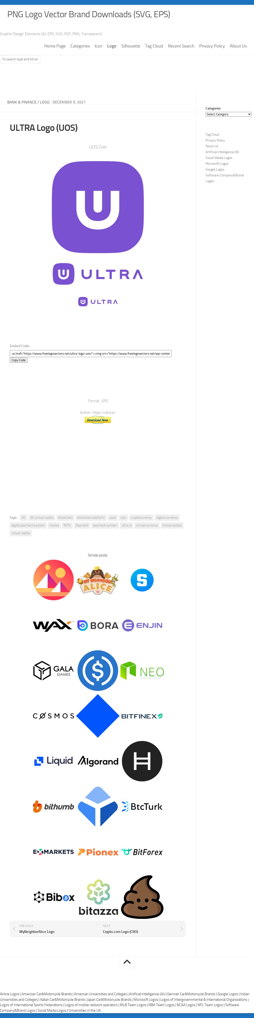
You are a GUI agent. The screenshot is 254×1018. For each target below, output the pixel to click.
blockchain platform (91, 518)
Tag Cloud (154, 46)
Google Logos (215, 170)
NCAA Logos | (187, 1005)
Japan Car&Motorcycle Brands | (110, 999)
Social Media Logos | (53, 1010)
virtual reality (20, 533)
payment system (105, 525)
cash (112, 518)
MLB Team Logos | (134, 1005)
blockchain (65, 518)
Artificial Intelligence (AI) (222, 152)
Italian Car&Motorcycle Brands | (63, 999)
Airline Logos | (11, 994)
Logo (111, 46)
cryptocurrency (141, 518)
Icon (98, 46)
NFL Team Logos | (211, 1005)
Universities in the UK (85, 1010)
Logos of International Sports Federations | (32, 1005)
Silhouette (130, 46)
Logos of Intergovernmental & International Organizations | (204, 999)
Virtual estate (172, 525)
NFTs (67, 525)
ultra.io (126, 525)
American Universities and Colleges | (101, 994)
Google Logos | (228, 994)
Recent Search (181, 46)
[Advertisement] (127, 80)
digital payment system (28, 525)
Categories (80, 46)
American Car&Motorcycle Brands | (48, 994)
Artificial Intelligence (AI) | (148, 994)
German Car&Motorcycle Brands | (192, 994)
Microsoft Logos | (147, 999)
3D (23, 518)
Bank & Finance (22, 102)
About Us (238, 46)
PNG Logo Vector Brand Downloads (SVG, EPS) (88, 14)
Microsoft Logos (217, 164)
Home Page (55, 46)
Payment (82, 525)
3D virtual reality (42, 518)
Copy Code (19, 360)
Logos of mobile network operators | (92, 1005)
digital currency (167, 518)
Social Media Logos (219, 158)
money (54, 525)
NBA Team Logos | (162, 1005)
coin (123, 518)
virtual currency (147, 525)
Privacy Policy (212, 46)
